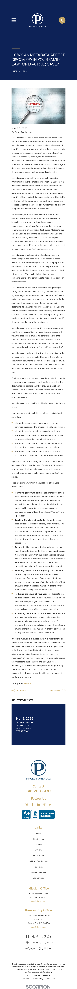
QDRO (38, 850)
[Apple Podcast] (44, 804)
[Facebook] (32, 804)
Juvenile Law (38, 855)
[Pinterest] (50, 804)
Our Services (38, 877)
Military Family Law (38, 861)
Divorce (27, 683)
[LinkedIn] (38, 804)
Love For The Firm (38, 872)
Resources (38, 866)
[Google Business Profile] (26, 804)
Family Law (38, 839)
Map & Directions (38, 901)
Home (38, 833)
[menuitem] (25, 979)
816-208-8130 (39, 790)
